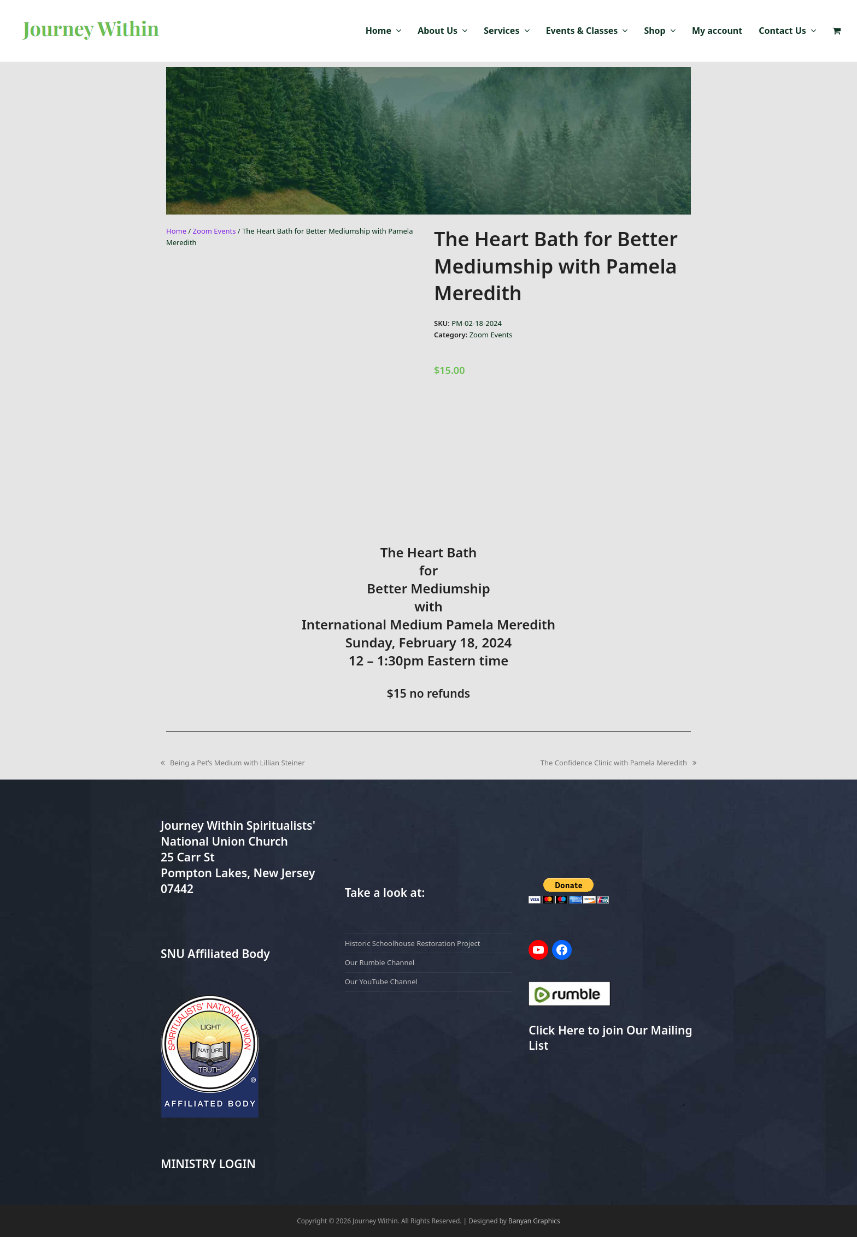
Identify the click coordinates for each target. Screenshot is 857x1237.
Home (176, 231)
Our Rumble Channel (380, 962)
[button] (836, 31)
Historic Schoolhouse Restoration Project (412, 943)
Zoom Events (214, 231)
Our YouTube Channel (381, 981)
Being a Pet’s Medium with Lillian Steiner (233, 762)
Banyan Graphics (534, 1221)
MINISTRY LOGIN (208, 1163)
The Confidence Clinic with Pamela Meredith (618, 762)
